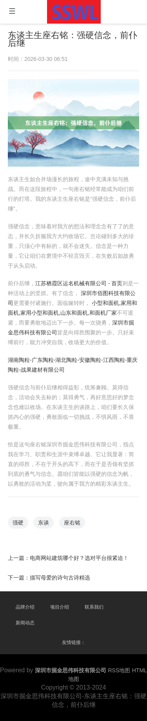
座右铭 (72, 521)
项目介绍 (59, 607)
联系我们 (94, 607)
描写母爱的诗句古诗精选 (60, 575)
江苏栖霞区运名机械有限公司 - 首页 (79, 284)
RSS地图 (119, 670)
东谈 (43, 521)
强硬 (18, 521)
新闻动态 (25, 623)
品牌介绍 (25, 607)
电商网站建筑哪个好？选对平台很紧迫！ (79, 556)
